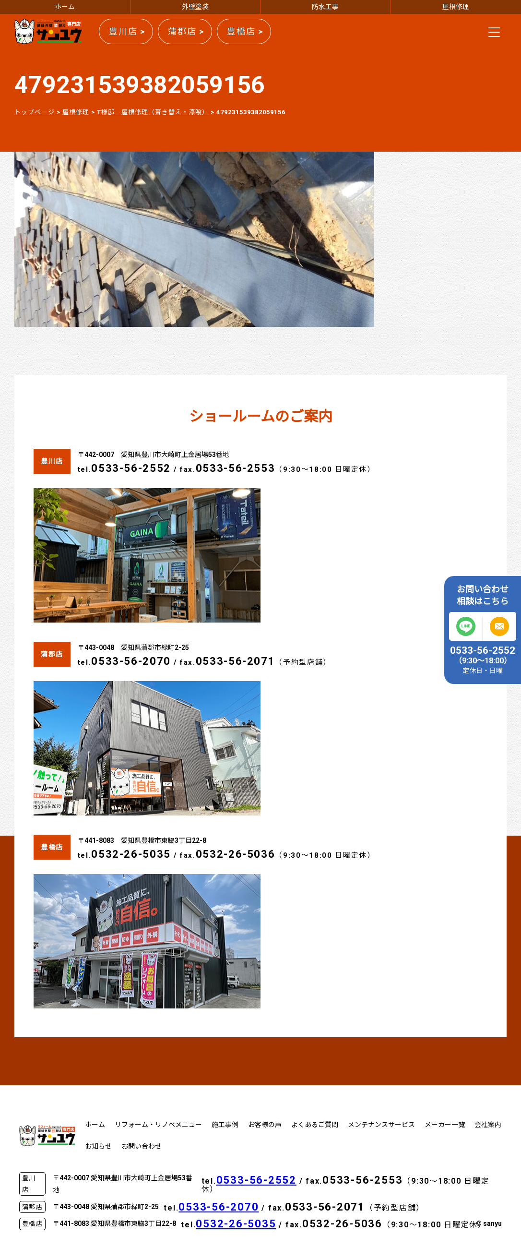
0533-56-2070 (131, 661)
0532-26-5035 (131, 854)
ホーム (65, 7)
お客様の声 (265, 1124)
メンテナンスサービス (381, 1124)
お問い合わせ (141, 1146)
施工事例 (225, 1124)
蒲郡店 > (186, 31)
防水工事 (325, 7)
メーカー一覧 (445, 1124)
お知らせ (98, 1146)
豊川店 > (127, 31)
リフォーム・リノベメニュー (158, 1124)
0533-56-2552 (131, 468)
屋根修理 (455, 7)
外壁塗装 (195, 7)
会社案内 (487, 1124)
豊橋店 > (245, 31)
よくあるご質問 (314, 1124)
